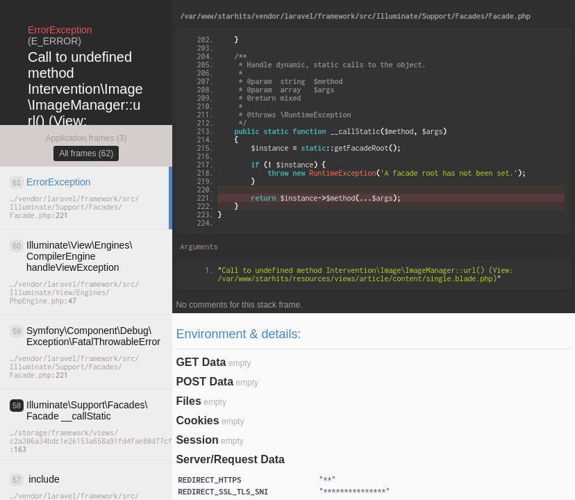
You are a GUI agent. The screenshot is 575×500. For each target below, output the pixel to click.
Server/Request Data (230, 459)
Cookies (197, 420)
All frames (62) (86, 153)
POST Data (204, 382)
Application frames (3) (86, 138)
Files (188, 401)
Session (197, 440)
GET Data (201, 362)
